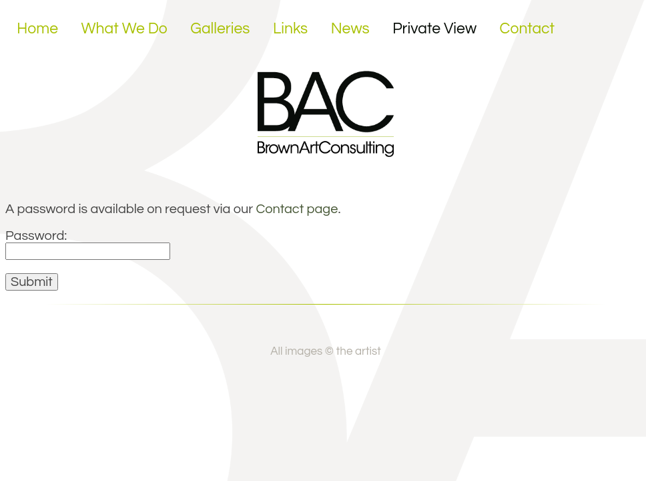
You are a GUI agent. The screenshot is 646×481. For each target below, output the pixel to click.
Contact (527, 29)
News (350, 29)
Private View (434, 29)
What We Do (124, 29)
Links (290, 29)
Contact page (297, 209)
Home (37, 29)
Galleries (220, 29)
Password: (87, 243)
